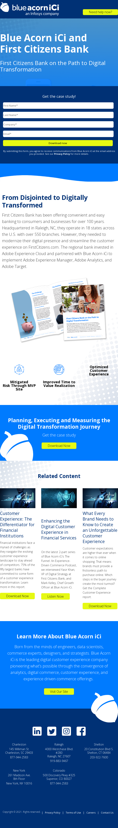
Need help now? (100, 12)
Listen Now (55, 596)
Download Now (59, 445)
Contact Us (107, 812)
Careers (90, 812)
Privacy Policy (52, 812)
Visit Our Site (59, 691)
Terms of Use (73, 812)
